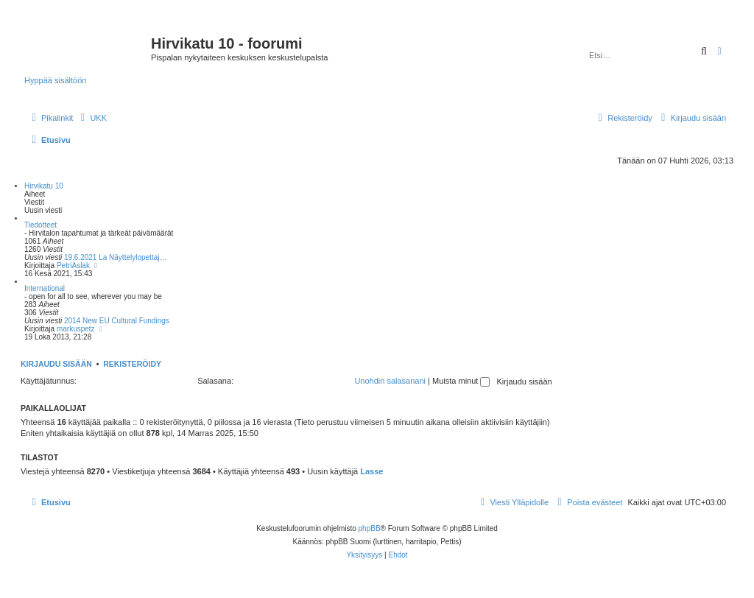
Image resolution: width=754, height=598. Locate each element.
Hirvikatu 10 (43, 186)
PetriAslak (73, 265)
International (44, 288)
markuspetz (76, 329)
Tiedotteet (40, 225)
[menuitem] (92, 117)
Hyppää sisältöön (55, 80)
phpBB (370, 528)
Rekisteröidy (132, 363)
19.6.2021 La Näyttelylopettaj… (115, 257)
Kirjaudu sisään (56, 363)
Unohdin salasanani (390, 380)
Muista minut (461, 380)
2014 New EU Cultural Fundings (116, 321)
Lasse (371, 471)
